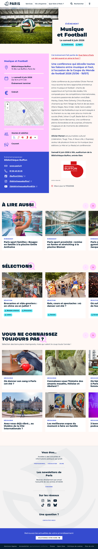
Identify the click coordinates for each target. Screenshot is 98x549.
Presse (52, 546)
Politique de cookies (75, 546)
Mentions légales (10, 546)
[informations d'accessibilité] (25, 137)
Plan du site (89, 546)
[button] (24, 111)
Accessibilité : (33, 546)
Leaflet (24, 124)
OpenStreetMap (35, 124)
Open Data (61, 546)
